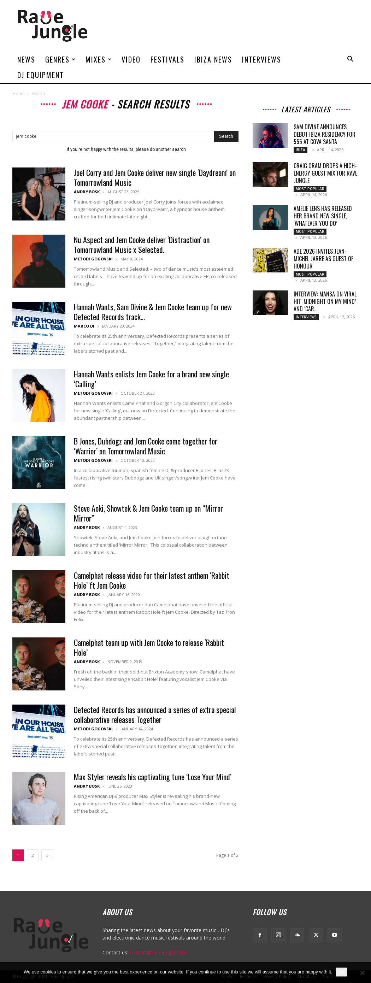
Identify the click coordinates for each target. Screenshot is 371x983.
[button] (350, 60)
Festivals (167, 59)
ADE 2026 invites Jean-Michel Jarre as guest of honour (323, 258)
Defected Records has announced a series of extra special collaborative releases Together (155, 714)
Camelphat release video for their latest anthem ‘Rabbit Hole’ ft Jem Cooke (151, 580)
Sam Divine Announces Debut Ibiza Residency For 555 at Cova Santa (324, 134)
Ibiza (300, 149)
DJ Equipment (40, 75)
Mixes (99, 59)
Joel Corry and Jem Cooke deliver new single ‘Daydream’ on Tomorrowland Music (155, 177)
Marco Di (84, 326)
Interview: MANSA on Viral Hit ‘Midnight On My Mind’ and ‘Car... (325, 301)
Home (18, 93)
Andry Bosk (87, 191)
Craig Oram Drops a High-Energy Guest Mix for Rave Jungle (325, 173)
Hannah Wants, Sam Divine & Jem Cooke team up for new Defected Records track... (153, 311)
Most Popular (310, 188)
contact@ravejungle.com (158, 952)
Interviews (261, 59)
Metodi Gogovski (93, 258)
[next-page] (47, 855)
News (26, 59)
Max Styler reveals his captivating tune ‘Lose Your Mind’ (152, 776)
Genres (60, 59)
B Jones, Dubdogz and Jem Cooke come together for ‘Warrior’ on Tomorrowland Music (145, 446)
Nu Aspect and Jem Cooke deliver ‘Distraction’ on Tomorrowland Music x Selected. (142, 244)
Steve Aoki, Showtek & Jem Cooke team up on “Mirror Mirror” (148, 513)
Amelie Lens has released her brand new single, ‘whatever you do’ (323, 216)
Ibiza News (213, 59)
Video (131, 59)
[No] (362, 972)
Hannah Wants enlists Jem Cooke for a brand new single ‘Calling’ (151, 378)
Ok (341, 972)
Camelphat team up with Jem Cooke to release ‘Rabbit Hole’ (149, 647)
